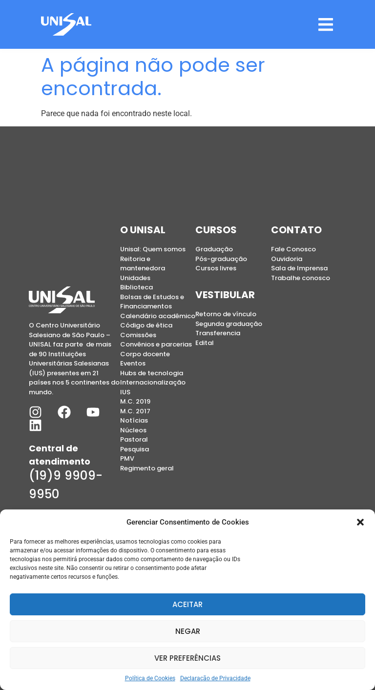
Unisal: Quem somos (153, 249)
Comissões (138, 335)
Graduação (214, 249)
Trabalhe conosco (300, 278)
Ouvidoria (286, 259)
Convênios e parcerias (156, 344)
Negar (187, 631)
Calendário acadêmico (157, 316)
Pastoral (134, 439)
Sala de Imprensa (299, 268)
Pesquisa (134, 449)
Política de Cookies (150, 678)
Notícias (134, 420)
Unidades (135, 278)
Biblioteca (136, 287)
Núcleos (133, 430)
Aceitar (187, 604)
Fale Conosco (293, 249)
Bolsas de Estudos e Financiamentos (152, 301)
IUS (125, 392)
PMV (127, 458)
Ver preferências (187, 658)
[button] (360, 522)
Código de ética (146, 325)
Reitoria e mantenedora (142, 263)
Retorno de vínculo (225, 314)
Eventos (133, 363)
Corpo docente (145, 354)
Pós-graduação (221, 259)
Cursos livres (215, 268)
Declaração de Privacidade (215, 678)
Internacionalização (153, 382)
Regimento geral (147, 468)
